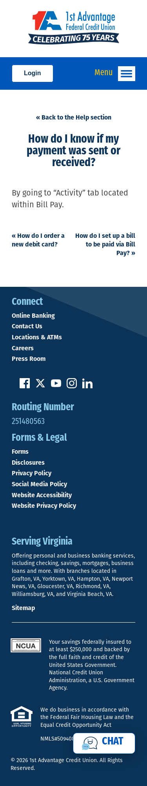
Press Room (28, 358)
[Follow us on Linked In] (87, 386)
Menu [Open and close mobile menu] (114, 73)
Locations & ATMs (37, 337)
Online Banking (33, 315)
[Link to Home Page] (73, 28)
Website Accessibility (42, 495)
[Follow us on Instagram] (72, 386)
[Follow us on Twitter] (40, 386)
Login (32, 73)
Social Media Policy (39, 484)
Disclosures (28, 462)
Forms (20, 451)
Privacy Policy (31, 473)
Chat (112, 741)
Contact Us (27, 326)
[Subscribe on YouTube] (56, 386)
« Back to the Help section (73, 117)
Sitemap (23, 608)
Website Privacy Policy (44, 505)
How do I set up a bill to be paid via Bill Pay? (105, 244)
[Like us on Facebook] (25, 386)
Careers (23, 348)
